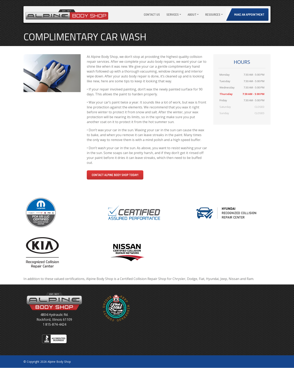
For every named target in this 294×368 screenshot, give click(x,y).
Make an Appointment (249, 14)
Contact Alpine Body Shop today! (115, 175)
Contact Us (152, 14)
